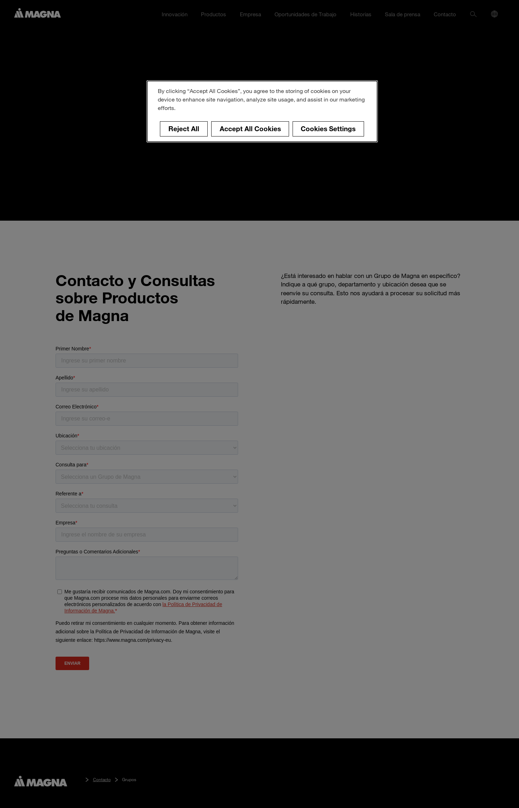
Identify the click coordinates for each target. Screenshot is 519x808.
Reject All (183, 128)
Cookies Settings (328, 128)
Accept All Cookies (250, 128)
